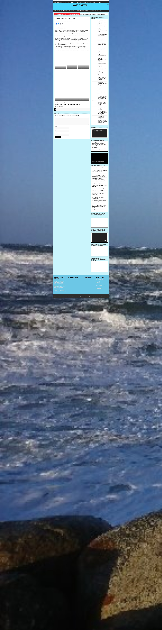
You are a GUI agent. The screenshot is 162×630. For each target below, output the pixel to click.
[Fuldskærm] (105, 240)
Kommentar (57, 305)
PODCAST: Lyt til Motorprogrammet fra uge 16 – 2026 (102, 30)
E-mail (56, 318)
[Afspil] (93, 240)
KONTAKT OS (67, 2)
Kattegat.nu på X (73, 2)
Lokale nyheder (59, 10)
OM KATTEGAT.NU (60, 2)
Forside (55, 10)
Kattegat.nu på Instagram (81, 2)
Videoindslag (99, 10)
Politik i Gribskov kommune (79, 10)
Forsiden (55, 2)
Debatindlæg (87, 10)
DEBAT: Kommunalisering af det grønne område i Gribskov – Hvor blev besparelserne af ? (92, 14)
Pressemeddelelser (93, 10)
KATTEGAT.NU (80, 5)
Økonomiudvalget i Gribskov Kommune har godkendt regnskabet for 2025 (102, 49)
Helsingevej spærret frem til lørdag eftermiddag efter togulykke (102, 26)
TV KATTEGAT (98, 2)
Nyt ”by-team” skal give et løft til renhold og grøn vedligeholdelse (102, 39)
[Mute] (104, 240)
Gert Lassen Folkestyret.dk (97, 205)
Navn (56, 315)
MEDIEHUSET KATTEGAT (91, 2)
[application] (99, 133)
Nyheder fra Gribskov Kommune (68, 10)
